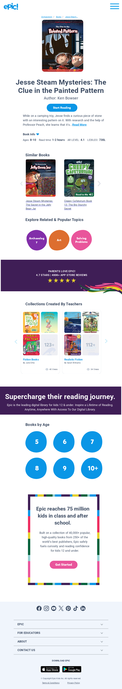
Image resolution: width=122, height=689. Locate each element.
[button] (40, 342)
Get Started (63, 564)
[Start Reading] (62, 108)
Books (58, 17)
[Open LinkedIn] (82, 608)
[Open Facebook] (39, 608)
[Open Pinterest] (68, 608)
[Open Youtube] (53, 608)
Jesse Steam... (71, 17)
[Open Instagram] (46, 608)
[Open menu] (114, 7)
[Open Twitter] (61, 608)
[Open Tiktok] (75, 608)
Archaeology (46, 17)
